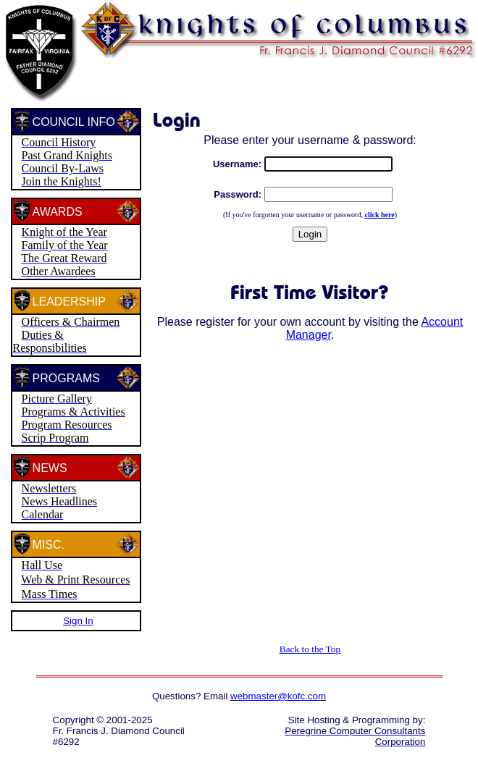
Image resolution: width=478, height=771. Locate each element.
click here (379, 215)
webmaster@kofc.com (278, 696)
